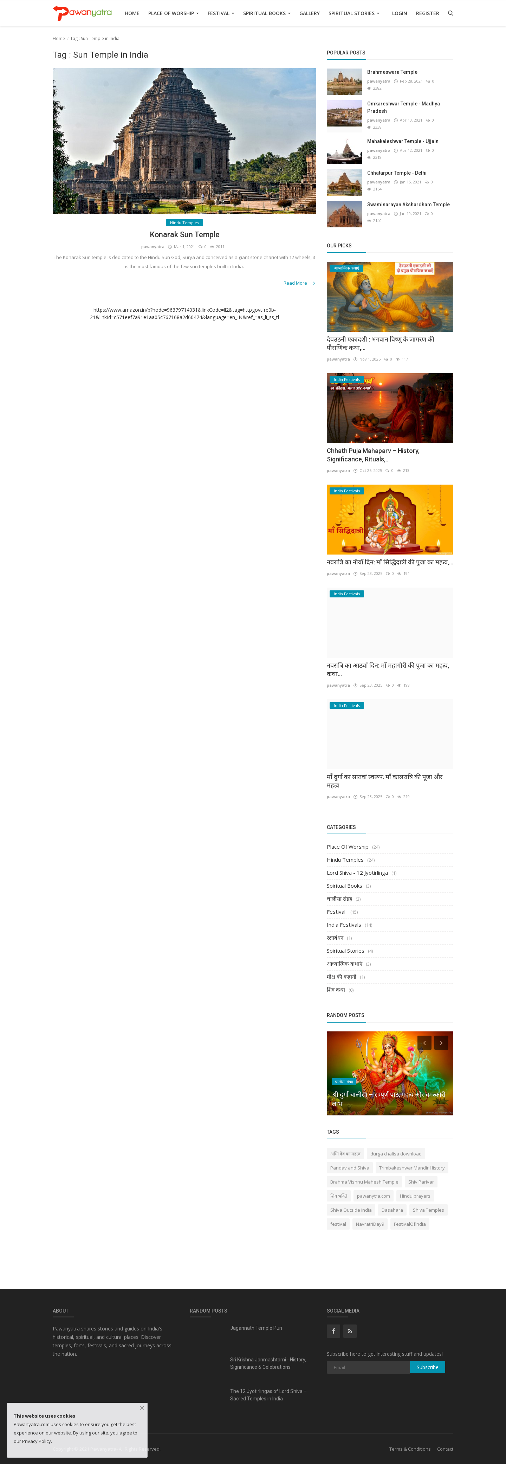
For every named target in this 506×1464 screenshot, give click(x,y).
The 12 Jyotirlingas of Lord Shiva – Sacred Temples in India (268, 1394)
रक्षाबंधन (335, 937)
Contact (445, 1449)
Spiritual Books (267, 13)
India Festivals (344, 924)
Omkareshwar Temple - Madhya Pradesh (403, 107)
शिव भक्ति (338, 1196)
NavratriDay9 (370, 1224)
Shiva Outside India (351, 1210)
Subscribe (428, 1367)
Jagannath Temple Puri (256, 1328)
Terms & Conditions (410, 1449)
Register (427, 13)
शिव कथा (336, 989)
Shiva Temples (428, 1210)
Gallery (309, 13)
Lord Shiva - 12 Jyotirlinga (357, 872)
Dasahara (392, 1210)
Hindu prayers (415, 1196)
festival (338, 1224)
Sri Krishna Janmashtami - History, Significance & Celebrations (268, 1363)
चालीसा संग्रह (339, 898)
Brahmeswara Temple (392, 72)
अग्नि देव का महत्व (345, 1154)
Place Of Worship (173, 13)
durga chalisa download (396, 1154)
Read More (300, 283)
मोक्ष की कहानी (341, 976)
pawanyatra (152, 246)
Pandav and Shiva (349, 1168)
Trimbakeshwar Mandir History (412, 1168)
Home (132, 13)
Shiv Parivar (421, 1182)
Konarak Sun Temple (184, 234)
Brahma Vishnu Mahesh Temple (364, 1182)
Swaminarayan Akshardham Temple (408, 204)
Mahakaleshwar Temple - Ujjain (403, 141)
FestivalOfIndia (410, 1224)
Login (399, 13)
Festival (221, 13)
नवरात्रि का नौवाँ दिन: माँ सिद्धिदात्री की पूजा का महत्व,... (390, 562)
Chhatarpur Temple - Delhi (397, 173)
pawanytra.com (373, 1196)
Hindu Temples (345, 859)
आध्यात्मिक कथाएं (344, 963)
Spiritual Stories (354, 13)
